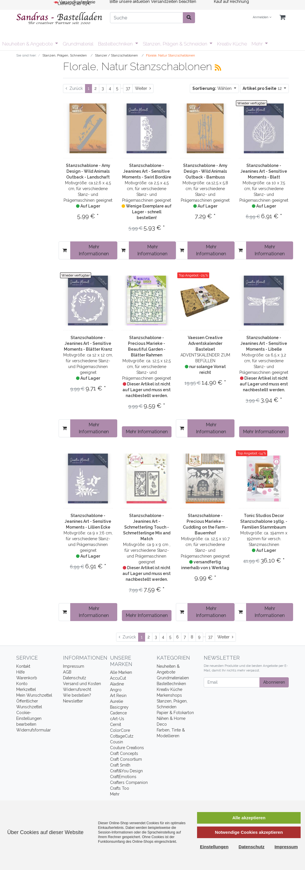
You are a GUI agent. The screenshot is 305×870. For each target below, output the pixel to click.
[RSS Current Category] (218, 67)
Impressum (73, 666)
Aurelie (116, 701)
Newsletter (73, 701)
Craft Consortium (126, 759)
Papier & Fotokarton (175, 712)
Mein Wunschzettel (34, 695)
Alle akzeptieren (248, 817)
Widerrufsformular (33, 730)
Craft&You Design (126, 771)
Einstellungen (214, 846)
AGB (67, 672)
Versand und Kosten (82, 683)
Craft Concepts (124, 753)
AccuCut (118, 678)
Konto (22, 683)
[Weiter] (143, 88)
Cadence (118, 713)
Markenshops (169, 695)
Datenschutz (74, 678)
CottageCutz (121, 736)
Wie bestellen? (77, 695)
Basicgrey (119, 707)
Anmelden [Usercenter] (262, 17)
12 (263, 88)
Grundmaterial (78, 44)
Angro (116, 689)
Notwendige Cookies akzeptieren (249, 832)
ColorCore (120, 730)
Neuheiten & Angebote (28, 44)
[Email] (232, 682)
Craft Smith (120, 765)
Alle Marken (121, 672)
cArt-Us (117, 718)
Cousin (116, 742)
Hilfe (20, 672)
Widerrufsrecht (77, 689)
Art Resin (118, 695)
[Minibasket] (282, 17)
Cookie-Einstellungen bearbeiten (28, 718)
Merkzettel (26, 689)
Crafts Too (119, 788)
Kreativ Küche (232, 44)
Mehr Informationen (94, 250)
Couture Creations (127, 747)
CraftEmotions (123, 776)
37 (128, 88)
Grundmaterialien (173, 678)
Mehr (258, 44)
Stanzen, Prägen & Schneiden (175, 44)
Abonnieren (274, 682)
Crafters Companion (129, 782)
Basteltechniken (116, 44)
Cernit (115, 724)
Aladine (117, 684)
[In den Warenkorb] (65, 250)
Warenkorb (26, 678)
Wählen (212, 88)
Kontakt (23, 666)
